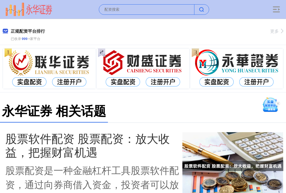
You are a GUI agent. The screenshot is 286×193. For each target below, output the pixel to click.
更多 (276, 31)
